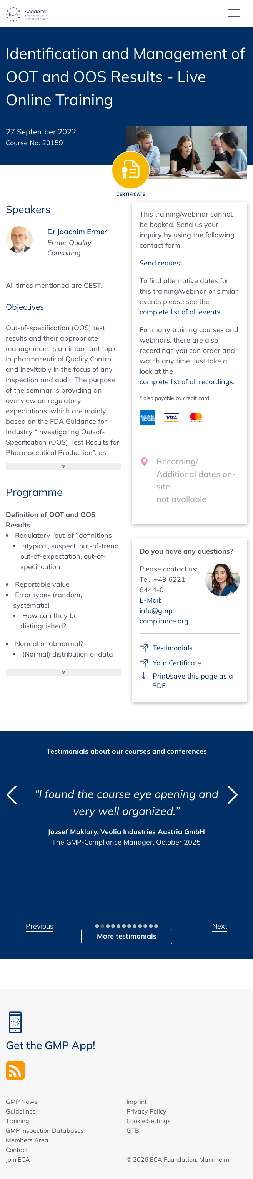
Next (219, 926)
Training (17, 1121)
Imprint (136, 1101)
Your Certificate (176, 662)
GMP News (22, 1101)
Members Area (27, 1140)
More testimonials (126, 936)
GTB (132, 1130)
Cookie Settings (148, 1121)
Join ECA (18, 1159)
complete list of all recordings (186, 381)
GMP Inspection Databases (45, 1130)
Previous (39, 926)
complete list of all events (180, 311)
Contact (17, 1150)
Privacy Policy (146, 1111)
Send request (161, 263)
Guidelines (21, 1111)
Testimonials (172, 647)
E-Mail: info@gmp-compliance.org (164, 610)
